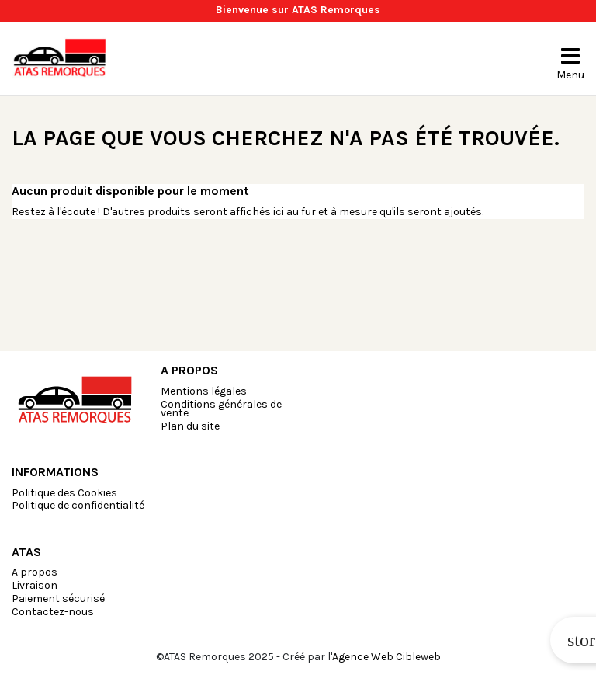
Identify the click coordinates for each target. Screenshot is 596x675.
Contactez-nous (53, 611)
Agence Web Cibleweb (386, 656)
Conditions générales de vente (221, 408)
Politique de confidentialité (78, 505)
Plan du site (190, 426)
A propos (34, 572)
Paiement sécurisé (58, 598)
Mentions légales (204, 391)
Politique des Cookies (64, 493)
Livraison (34, 585)
